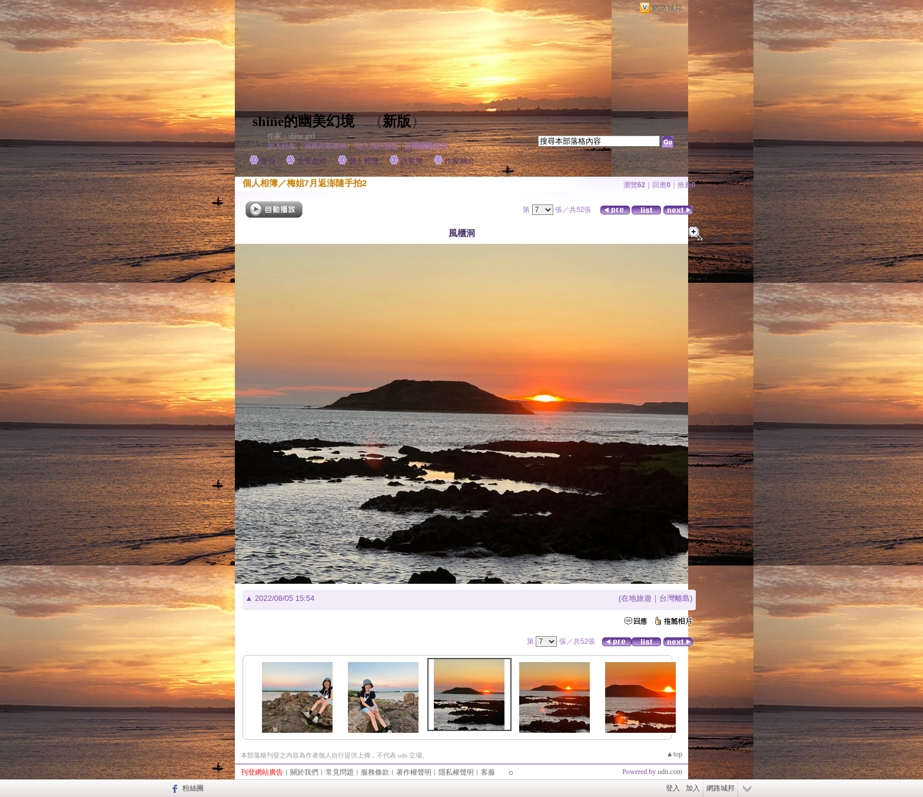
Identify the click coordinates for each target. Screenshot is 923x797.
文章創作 (312, 161)
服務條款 (375, 772)
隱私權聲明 (456, 772)
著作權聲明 (413, 772)
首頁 (267, 161)
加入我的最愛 (377, 146)
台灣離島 (674, 598)
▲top (674, 754)
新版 (397, 121)
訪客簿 (411, 161)
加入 (693, 788)
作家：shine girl (291, 136)
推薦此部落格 (325, 146)
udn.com (670, 772)
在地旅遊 (636, 598)
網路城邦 (667, 8)
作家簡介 (459, 161)
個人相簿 (363, 161)
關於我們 (304, 772)
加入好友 (281, 146)
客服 (488, 772)
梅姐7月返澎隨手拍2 (327, 183)
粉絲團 (193, 788)
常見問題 (340, 772)
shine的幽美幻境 (303, 121)
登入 (673, 788)
